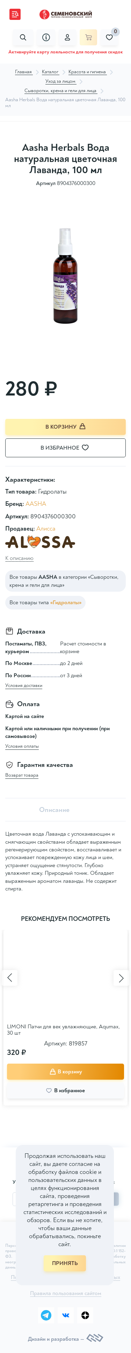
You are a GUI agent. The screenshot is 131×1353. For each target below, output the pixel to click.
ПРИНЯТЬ (65, 1263)
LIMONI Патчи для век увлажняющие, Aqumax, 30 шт (63, 1029)
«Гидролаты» (65, 602)
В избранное (69, 447)
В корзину (65, 426)
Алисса (46, 529)
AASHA (36, 504)
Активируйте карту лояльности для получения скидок (65, 52)
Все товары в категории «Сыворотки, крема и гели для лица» (63, 581)
